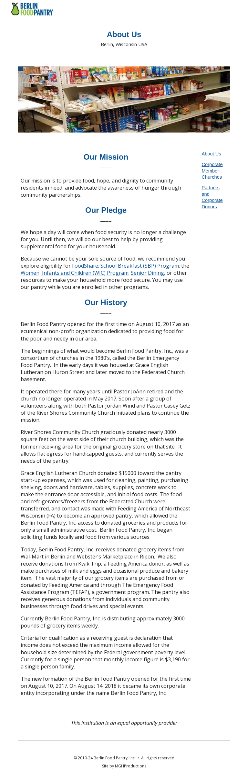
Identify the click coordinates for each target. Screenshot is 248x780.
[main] (124, 38)
